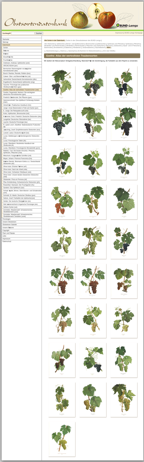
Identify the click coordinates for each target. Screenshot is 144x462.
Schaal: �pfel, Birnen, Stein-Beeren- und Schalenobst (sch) (22, 192)
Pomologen (6, 219)
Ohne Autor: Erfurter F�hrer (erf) (15, 166)
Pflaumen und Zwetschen (95, 46)
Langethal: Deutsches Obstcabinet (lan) (17, 119)
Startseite (5, 39)
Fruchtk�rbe (7, 60)
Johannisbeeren (88, 47)
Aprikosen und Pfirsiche (115, 44)
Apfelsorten (61, 44)
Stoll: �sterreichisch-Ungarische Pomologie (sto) (20, 204)
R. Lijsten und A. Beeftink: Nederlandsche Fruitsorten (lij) (21, 126)
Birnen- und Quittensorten (75, 44)
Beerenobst (48, 47)
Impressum (119, 33)
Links (4, 236)
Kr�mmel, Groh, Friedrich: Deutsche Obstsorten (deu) (22, 116)
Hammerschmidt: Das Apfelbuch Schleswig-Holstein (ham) (21, 101)
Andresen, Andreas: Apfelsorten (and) (16, 63)
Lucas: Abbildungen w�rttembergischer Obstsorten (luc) (21, 137)
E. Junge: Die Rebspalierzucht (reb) (15, 111)
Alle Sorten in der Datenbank (54, 40)
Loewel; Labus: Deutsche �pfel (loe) (16, 133)
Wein (109, 47)
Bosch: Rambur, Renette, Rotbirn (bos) (16, 73)
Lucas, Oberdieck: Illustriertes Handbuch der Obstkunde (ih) (18, 144)
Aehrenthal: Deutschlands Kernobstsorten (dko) (20, 79)
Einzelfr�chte (8, 57)
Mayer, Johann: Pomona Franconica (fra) (17, 158)
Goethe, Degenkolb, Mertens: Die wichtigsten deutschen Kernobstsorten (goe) (19, 93)
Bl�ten (5, 54)
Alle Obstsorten (49, 44)
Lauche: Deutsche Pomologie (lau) (15, 122)
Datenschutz (6, 241)
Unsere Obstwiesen (9, 222)
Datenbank (6, 45)
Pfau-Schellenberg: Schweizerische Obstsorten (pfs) (21, 182)
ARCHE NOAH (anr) (10, 66)
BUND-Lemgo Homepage (134, 33)
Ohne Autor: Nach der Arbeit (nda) (15, 169)
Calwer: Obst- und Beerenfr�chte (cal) (16, 76)
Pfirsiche (137, 44)
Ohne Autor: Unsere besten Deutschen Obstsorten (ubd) (20, 176)
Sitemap (5, 42)
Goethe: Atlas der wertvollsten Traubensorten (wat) (21, 90)
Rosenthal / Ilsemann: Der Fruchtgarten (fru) (18, 185)
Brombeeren (58, 47)
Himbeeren (77, 47)
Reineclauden (80, 46)
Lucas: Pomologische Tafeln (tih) (14, 141)
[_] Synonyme (71, 51)
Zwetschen (118, 46)
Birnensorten (90, 44)
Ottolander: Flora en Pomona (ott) (15, 179)
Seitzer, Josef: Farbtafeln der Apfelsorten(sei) (19, 198)
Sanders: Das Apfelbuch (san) (13, 188)
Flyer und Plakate (8, 233)
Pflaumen (109, 46)
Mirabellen (70, 46)
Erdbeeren (68, 47)
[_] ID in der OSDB (107, 51)
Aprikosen (129, 44)
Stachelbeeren (100, 47)
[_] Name (61, 51)
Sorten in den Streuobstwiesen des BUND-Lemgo (83, 40)
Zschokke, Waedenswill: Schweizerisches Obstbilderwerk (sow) (17, 211)
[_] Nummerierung (50, 51)
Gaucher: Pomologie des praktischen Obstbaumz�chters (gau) (16, 86)
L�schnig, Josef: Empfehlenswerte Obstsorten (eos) (21, 130)
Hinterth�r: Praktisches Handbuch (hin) (17, 105)
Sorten (5, 48)
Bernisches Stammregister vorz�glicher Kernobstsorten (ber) (17, 70)
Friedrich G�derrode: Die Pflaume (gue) (17, 97)
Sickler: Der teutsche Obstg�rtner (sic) (17, 201)
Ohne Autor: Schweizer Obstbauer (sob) (17, 172)
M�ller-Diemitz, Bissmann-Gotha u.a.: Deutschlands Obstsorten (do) (21, 162)
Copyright (5, 230)
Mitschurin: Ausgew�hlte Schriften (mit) (17, 156)
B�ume (6, 51)
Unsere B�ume (8, 228)
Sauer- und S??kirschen (131, 46)
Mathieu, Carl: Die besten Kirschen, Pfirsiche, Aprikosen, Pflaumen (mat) (19, 152)
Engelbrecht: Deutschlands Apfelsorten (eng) (19, 82)
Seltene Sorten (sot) (10, 207)
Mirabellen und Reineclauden (54, 46)
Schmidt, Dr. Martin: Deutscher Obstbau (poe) (19, 195)
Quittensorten (101, 44)
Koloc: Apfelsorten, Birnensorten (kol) (16, 113)
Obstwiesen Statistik (9, 225)
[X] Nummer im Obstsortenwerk (89, 51)
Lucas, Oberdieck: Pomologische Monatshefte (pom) (21, 148)
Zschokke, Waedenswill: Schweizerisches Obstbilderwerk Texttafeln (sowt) (17, 215)
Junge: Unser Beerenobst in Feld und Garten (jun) (20, 108)
